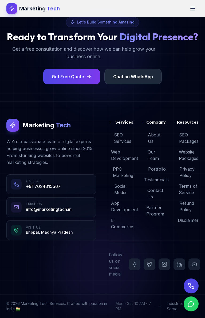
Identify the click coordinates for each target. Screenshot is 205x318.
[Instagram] (164, 264)
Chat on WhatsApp (133, 76)
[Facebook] (134, 264)
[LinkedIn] (179, 264)
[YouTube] (194, 264)
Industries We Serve (179, 306)
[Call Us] (191, 290)
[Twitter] (149, 264)
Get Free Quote (72, 76)
